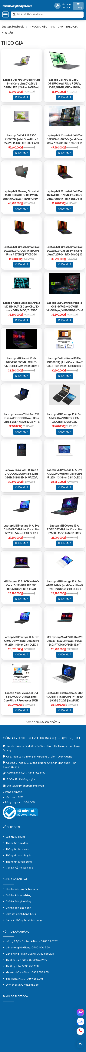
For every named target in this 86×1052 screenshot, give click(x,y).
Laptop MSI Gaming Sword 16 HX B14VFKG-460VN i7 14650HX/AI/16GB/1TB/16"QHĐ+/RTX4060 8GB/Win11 (64, 306)
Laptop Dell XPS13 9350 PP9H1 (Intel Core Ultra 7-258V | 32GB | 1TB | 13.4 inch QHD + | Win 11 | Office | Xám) (21, 83)
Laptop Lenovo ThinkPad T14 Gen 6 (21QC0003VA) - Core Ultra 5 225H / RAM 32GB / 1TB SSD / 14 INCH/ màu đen (22, 418)
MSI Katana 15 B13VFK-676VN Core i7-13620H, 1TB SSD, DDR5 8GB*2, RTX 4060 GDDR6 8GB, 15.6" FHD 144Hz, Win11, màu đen (21, 585)
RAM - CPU (56, 26)
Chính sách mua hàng (18, 895)
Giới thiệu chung (15, 837)
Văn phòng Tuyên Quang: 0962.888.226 (30, 954)
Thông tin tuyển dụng (19, 862)
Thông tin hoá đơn (17, 843)
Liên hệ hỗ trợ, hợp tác (19, 868)
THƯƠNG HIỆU (38, 26)
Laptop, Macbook (12, 26)
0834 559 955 (36, 773)
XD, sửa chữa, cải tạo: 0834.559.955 (27, 972)
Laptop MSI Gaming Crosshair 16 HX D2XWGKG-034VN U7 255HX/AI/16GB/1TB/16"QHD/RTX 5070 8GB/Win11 (21, 195)
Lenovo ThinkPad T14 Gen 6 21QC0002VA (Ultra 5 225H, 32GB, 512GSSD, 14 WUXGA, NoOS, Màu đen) (21, 474)
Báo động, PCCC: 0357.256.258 (24, 978)
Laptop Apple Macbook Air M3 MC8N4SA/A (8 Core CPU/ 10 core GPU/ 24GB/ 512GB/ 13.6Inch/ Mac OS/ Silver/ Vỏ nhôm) (21, 306)
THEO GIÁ (72, 26)
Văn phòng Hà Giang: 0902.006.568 (28, 947)
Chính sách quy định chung (22, 889)
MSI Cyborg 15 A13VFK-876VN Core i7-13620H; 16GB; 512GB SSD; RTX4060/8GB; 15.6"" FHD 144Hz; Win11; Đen (64, 641)
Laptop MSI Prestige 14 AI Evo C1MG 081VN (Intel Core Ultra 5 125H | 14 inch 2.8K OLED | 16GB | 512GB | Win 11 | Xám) (21, 641)
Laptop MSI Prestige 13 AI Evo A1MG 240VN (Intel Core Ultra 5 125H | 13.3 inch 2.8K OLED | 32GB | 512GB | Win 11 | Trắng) (64, 474)
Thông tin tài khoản (17, 849)
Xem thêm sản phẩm (43, 722)
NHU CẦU (7, 33)
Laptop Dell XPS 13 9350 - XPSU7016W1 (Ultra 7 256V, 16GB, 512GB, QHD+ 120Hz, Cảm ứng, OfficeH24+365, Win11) (64, 83)
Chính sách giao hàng (18, 901)
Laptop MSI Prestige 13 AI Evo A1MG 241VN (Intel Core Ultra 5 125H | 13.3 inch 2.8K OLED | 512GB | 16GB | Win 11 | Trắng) (64, 585)
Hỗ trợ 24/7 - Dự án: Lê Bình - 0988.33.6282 (32, 941)
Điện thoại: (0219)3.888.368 (22, 985)
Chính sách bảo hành (18, 908)
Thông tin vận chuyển (18, 855)
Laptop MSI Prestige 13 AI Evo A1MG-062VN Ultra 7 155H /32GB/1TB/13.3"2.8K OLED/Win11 (64, 418)
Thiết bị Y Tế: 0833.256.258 (22, 966)
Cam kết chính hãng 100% (21, 914)
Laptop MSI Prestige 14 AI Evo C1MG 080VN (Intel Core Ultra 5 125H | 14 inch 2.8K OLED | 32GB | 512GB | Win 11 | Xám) (21, 529)
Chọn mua (21, 97)
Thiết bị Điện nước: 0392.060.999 (26, 960)
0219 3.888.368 (16, 773)
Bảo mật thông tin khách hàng (24, 920)
